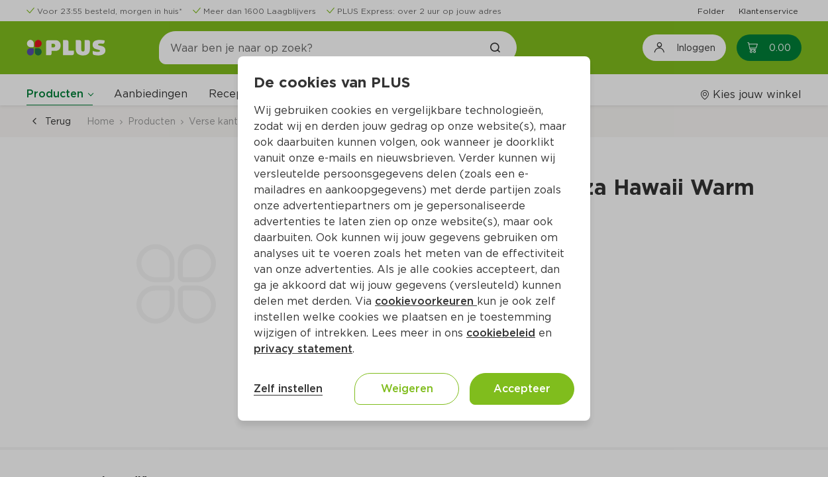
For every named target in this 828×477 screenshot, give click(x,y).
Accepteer (521, 388)
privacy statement (303, 349)
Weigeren (407, 388)
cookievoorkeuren (426, 301)
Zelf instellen (288, 388)
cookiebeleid (500, 333)
